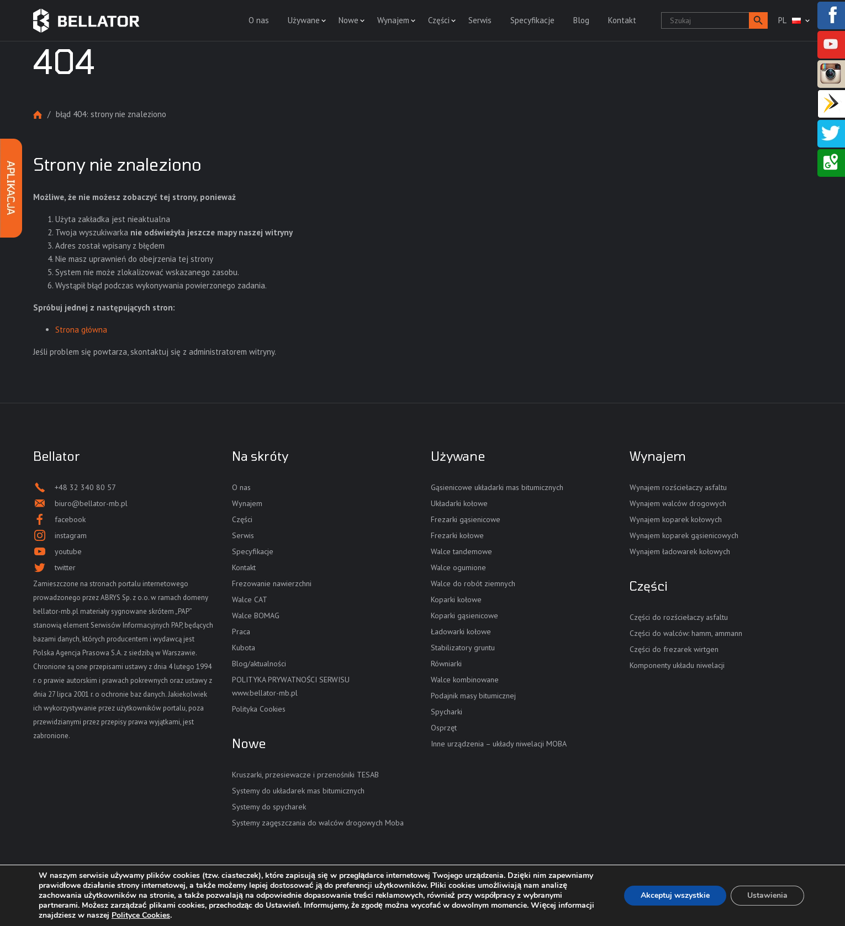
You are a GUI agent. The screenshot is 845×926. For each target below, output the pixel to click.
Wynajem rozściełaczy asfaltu (678, 487)
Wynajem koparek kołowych (676, 519)
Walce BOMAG (255, 615)
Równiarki (446, 664)
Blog (581, 20)
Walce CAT (249, 599)
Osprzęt (444, 728)
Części (439, 20)
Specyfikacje (532, 20)
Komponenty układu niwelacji (677, 665)
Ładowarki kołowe (461, 631)
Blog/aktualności (259, 664)
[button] (758, 20)
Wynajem (393, 20)
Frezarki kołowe (457, 535)
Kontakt (622, 20)
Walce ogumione (458, 567)
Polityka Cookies (259, 709)
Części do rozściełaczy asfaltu (679, 617)
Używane (304, 20)
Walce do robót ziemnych (473, 583)
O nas (259, 20)
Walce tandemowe (461, 551)
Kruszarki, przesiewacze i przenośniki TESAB (305, 775)
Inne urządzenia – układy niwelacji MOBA (499, 744)
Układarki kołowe (459, 503)
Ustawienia (767, 895)
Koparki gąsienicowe (464, 615)
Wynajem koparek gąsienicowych (684, 535)
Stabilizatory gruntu (463, 648)
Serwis (480, 20)
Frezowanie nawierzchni (271, 583)
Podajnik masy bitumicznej (473, 696)
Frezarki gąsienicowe (465, 519)
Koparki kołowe (456, 599)
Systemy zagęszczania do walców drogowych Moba (318, 823)
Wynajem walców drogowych (678, 503)
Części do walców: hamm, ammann (686, 633)
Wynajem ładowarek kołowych (680, 551)
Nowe (348, 20)
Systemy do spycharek (269, 807)
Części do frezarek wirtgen (674, 649)
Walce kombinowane (465, 680)
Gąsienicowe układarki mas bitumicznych (497, 487)
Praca (241, 631)
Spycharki (446, 712)
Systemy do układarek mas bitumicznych (298, 791)
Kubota (243, 648)
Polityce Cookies (141, 915)
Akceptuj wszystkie (675, 895)
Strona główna (37, 115)
